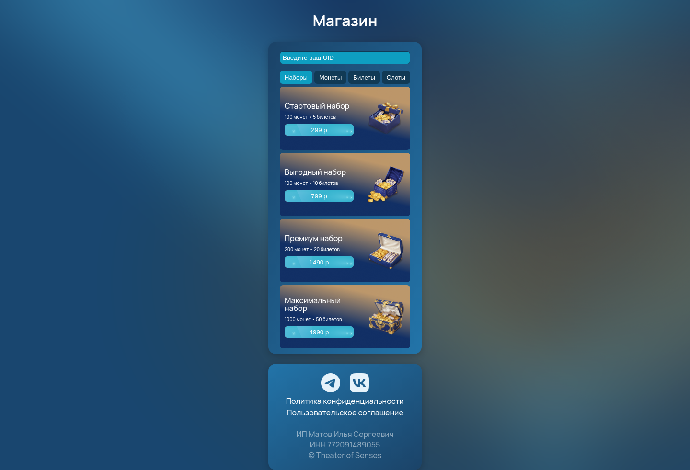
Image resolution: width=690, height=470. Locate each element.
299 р (319, 130)
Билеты (364, 77)
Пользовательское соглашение (345, 412)
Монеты (330, 77)
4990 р (319, 332)
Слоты (396, 77)
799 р (319, 196)
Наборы (296, 77)
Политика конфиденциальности (345, 401)
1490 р (319, 262)
